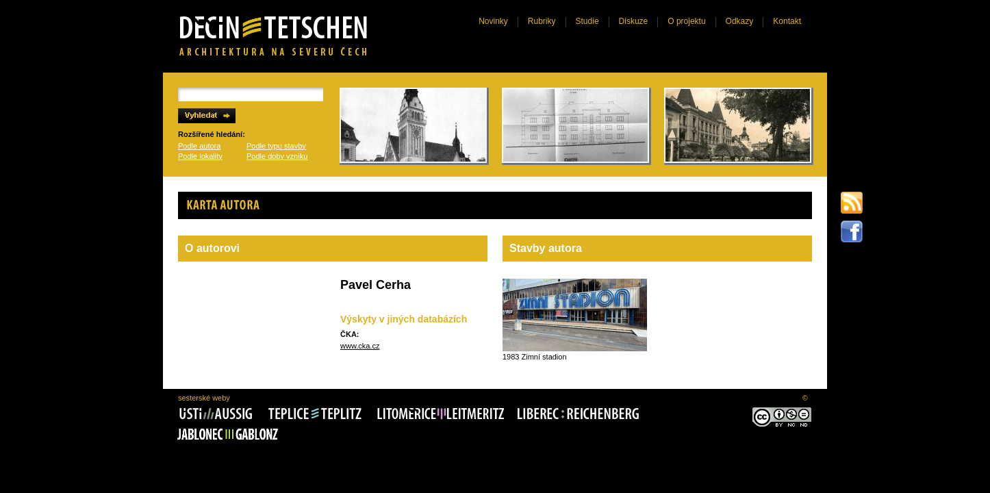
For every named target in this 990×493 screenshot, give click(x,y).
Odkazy (740, 21)
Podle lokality (200, 156)
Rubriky (542, 21)
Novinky (493, 21)
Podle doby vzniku (276, 156)
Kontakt (787, 21)
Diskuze (633, 21)
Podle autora (199, 146)
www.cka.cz (359, 346)
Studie (587, 21)
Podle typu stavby (276, 146)
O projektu (686, 21)
